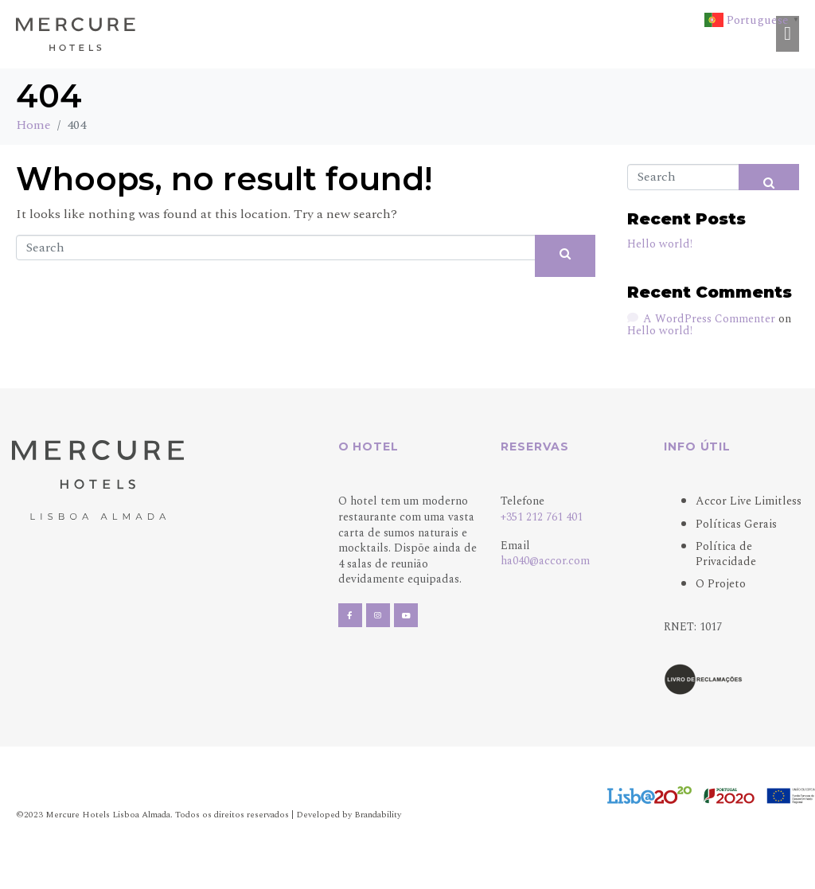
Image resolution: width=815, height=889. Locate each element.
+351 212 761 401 (542, 517)
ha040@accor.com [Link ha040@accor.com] (545, 560)
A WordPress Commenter (709, 318)
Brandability (377, 814)
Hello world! (659, 244)
